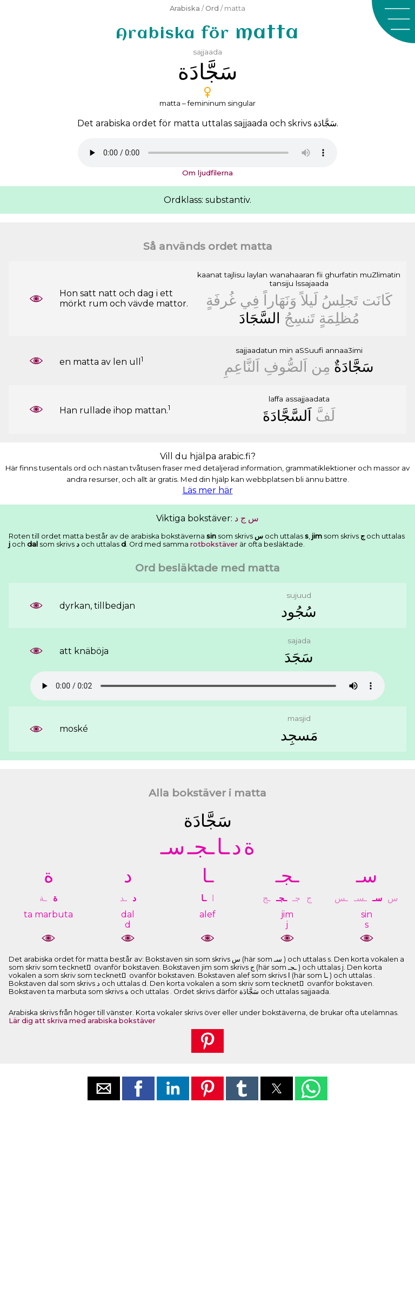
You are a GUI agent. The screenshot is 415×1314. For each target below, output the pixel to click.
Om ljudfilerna (207, 172)
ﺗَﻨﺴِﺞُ (299, 318)
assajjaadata (307, 398)
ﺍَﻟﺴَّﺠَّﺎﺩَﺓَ (287, 416)
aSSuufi (309, 350)
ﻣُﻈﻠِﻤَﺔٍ (339, 318)
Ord (212, 8)
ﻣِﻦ (320, 367)
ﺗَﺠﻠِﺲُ (340, 300)
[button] (393, 21)
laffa (276, 398)
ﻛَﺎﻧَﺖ (377, 300)
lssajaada (312, 283)
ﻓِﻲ (249, 300)
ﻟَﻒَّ (325, 416)
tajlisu (234, 274)
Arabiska (185, 8)
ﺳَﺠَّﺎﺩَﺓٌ (354, 367)
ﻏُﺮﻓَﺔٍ (221, 300)
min (286, 350)
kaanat (209, 274)
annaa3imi (344, 350)
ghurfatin (341, 274)
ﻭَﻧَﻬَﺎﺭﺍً (280, 300)
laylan (257, 274)
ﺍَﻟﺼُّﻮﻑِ (285, 367)
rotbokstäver (214, 544)
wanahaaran (292, 274)
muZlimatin (380, 274)
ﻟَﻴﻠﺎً (309, 300)
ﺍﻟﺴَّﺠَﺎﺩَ (259, 318)
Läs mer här (208, 490)
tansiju (281, 283)
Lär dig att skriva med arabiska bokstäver (82, 1021)
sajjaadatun (256, 350)
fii (320, 274)
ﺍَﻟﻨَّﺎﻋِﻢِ (242, 367)
